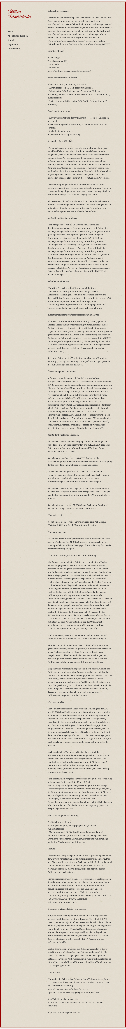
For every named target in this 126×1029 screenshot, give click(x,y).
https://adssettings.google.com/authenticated (78, 992)
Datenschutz (14, 48)
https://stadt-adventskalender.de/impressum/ (69, 70)
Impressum (13, 44)
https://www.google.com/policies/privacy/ (67, 988)
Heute (10, 31)
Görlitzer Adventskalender (19, 14)
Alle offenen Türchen (18, 35)
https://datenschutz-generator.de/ (64, 1012)
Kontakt (11, 40)
